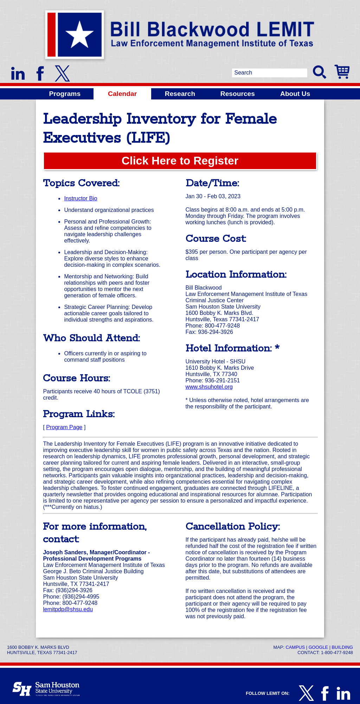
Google (318, 647)
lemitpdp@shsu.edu (68, 609)
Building (342, 647)
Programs (65, 93)
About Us (295, 93)
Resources (237, 93)
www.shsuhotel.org (209, 387)
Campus (295, 647)
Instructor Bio (80, 198)
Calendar (122, 93)
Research (180, 93)
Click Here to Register (180, 160)
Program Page (64, 427)
